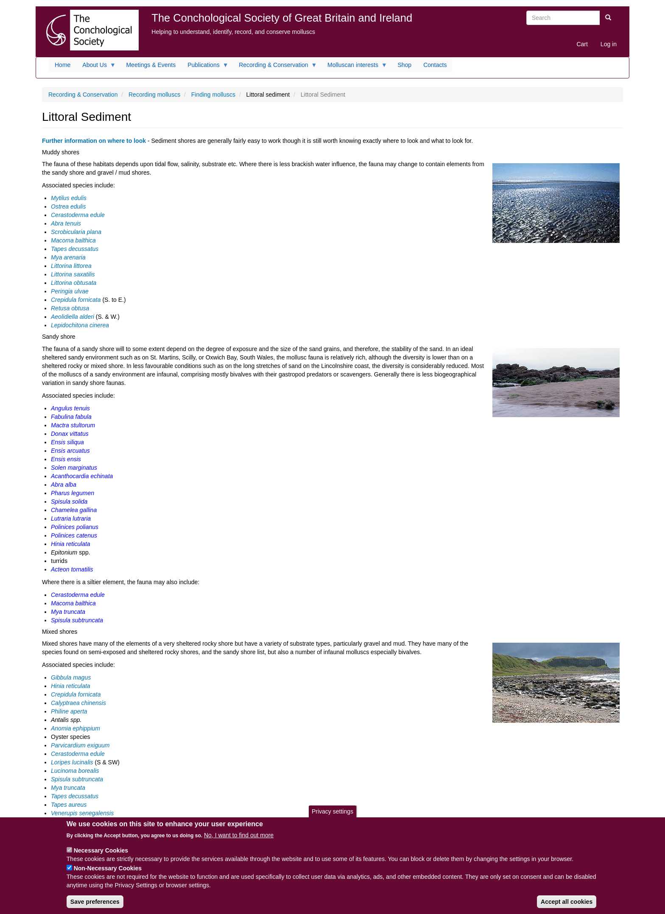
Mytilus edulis (69, 198)
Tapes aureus (69, 804)
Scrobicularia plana (76, 231)
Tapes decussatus (74, 248)
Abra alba (63, 484)
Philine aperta (69, 711)
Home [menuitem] (62, 64)
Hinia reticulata (70, 544)
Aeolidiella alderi (72, 316)
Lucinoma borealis (75, 770)
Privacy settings (332, 815)
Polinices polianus (74, 527)
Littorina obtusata (73, 282)
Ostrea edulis (68, 206)
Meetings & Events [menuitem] (151, 64)
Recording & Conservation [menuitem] (275, 66)
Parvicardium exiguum (80, 745)
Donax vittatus (70, 433)
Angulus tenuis (70, 408)
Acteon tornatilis (73, 569)
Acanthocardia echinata (82, 476)
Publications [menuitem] (205, 66)
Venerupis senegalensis (82, 813)
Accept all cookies (566, 905)
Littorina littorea (71, 265)
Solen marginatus (74, 467)
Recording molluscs (154, 94)
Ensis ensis (66, 459)
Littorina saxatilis (73, 274)
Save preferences (95, 905)
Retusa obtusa (70, 308)
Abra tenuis (66, 223)
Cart (581, 44)
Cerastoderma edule (78, 215)
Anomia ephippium (75, 728)
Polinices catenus (74, 535)
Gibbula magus (71, 677)
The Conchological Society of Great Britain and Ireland (281, 18)
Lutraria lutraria (71, 518)
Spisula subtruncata (77, 620)
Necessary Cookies (101, 854)
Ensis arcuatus (70, 450)
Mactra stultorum (73, 425)
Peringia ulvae (70, 291)
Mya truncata (68, 611)
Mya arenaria (68, 257)
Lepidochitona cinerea (80, 325)
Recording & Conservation (82, 94)
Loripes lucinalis (72, 762)
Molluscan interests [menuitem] (354, 66)
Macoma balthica (73, 240)
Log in (609, 44)
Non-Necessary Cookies (108, 872)
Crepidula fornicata (76, 299)
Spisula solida (69, 501)
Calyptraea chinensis (78, 702)
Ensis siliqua (67, 442)
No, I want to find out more (239, 839)
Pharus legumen (72, 493)
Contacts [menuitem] (435, 64)
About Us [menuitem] (96, 66)
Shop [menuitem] (404, 64)
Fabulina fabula (71, 416)
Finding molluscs (213, 94)
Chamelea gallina (74, 510)
